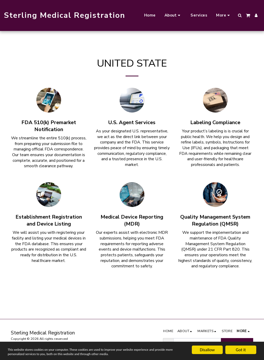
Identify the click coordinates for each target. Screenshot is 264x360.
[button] (173, 15)
